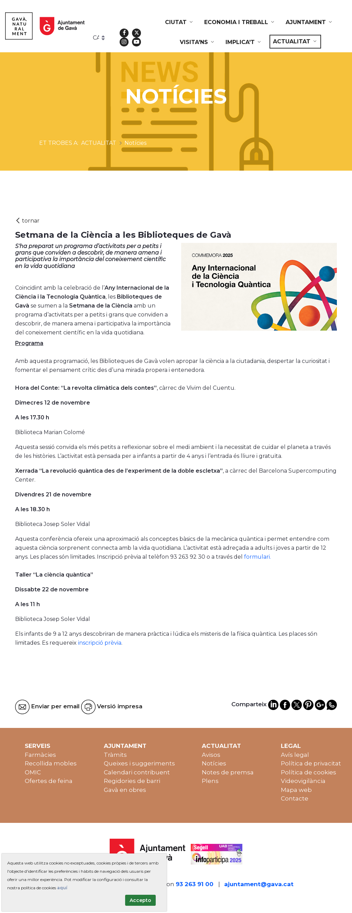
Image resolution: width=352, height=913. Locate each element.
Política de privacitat (311, 763)
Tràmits (115, 754)
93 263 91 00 (194, 884)
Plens (210, 780)
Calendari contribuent (137, 772)
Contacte (294, 798)
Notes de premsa (228, 772)
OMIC (33, 772)
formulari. (257, 557)
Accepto (140, 900)
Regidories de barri (132, 780)
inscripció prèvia (99, 643)
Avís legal (295, 754)
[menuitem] (179, 22)
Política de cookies (308, 772)
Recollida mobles (51, 763)
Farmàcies (40, 754)
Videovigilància (303, 780)
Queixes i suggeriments (139, 763)
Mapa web (296, 789)
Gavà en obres (125, 789)
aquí (62, 887)
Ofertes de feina (49, 780)
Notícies (214, 763)
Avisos (211, 754)
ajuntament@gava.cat (259, 884)
